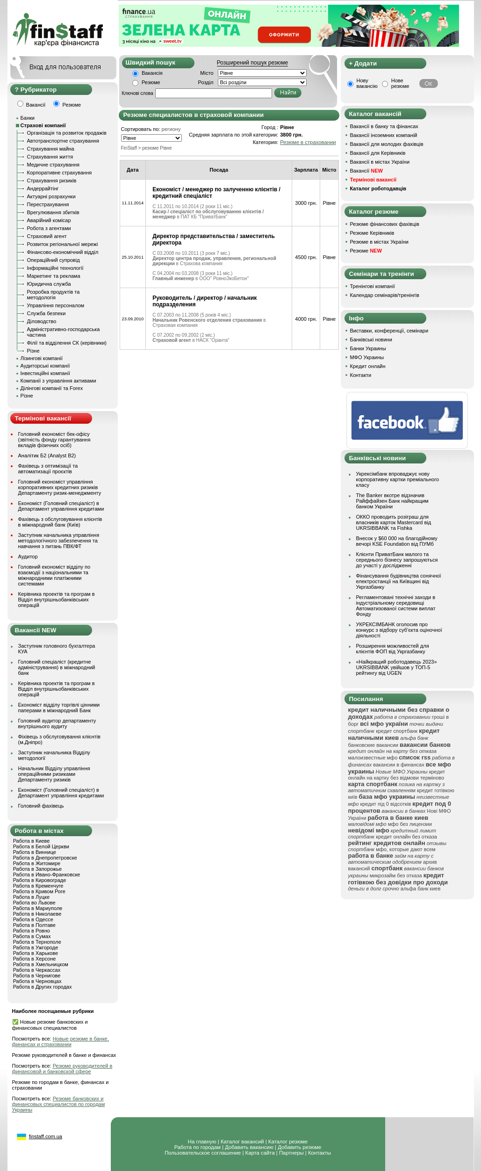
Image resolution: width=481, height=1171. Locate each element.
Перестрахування (48, 204)
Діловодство (42, 321)
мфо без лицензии (410, 824)
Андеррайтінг (43, 188)
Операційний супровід (53, 260)
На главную (202, 1141)
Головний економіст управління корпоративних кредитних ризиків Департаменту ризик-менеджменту (59, 487)
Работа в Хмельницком (40, 964)
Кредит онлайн (368, 366)
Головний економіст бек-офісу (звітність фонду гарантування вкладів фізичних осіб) (54, 439)
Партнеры (291, 1153)
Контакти (361, 375)
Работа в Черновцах (37, 981)
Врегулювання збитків (53, 212)
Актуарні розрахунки (51, 196)
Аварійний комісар (49, 220)
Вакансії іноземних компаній (383, 135)
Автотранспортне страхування (63, 141)
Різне (33, 351)
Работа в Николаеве (37, 914)
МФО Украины (367, 357)
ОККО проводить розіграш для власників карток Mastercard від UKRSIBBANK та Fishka (393, 522)
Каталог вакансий (242, 1141)
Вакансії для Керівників (378, 153)
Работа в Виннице (34, 852)
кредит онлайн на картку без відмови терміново (396, 775)
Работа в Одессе (33, 919)
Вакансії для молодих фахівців (387, 144)
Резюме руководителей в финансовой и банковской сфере (62, 1068)
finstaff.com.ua (45, 1136)
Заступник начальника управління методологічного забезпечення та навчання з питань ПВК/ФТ (59, 540)
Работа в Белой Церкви (41, 846)
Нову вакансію (367, 83)
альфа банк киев (421, 888)
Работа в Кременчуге (38, 886)
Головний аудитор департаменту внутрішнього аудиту (57, 723)
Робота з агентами (49, 228)
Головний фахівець (41, 806)
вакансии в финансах (398, 764)
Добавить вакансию (249, 1147)
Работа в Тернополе (37, 942)
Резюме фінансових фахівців (384, 224)
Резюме (151, 82)
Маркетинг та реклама (53, 276)
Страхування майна (50, 149)
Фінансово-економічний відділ (63, 252)
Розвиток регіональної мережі (62, 244)
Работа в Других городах (42, 987)
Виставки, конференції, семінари (389, 330)
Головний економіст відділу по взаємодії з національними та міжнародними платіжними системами (54, 575)
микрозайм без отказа (396, 875)
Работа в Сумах (32, 936)
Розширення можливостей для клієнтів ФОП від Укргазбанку (392, 648)
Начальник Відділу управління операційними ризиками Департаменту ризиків (54, 774)
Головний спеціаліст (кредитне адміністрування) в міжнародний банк (56, 667)
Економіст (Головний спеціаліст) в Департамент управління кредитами (61, 506)
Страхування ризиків (52, 180)
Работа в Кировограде (39, 880)
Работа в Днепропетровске (45, 857)
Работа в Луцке (31, 897)
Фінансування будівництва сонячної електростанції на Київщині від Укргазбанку (398, 581)
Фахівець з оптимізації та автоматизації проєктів (48, 468)
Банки (28, 118)
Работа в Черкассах (37, 970)
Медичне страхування (53, 164)
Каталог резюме (288, 1141)
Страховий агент (47, 236)
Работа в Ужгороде (35, 947)
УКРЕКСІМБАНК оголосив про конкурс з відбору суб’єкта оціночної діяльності (399, 630)
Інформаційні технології (55, 268)
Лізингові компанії (42, 358)
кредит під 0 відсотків (385, 804)
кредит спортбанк (396, 731)
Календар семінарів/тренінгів (384, 295)
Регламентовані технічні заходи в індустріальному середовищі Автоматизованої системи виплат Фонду (396, 605)
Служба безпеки (46, 313)
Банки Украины (368, 348)
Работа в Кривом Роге (39, 891)
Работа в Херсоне (34, 958)
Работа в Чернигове (37, 975)
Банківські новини (371, 339)
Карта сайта (260, 1153)
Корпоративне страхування (59, 172)
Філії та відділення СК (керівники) (67, 343)
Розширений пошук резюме (252, 62)
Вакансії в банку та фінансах (384, 126)
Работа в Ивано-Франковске (46, 874)
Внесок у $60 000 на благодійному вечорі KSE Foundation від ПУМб (397, 541)
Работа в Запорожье (37, 869)
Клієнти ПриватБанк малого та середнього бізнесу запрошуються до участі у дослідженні (397, 559)
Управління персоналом (56, 305)
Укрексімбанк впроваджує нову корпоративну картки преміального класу (397, 479)
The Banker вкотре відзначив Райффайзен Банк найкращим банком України (392, 500)
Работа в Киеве (31, 841)
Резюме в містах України (379, 242)
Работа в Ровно (31, 930)
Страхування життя (50, 156)
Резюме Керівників (372, 233)
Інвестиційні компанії (45, 373)
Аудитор (28, 556)
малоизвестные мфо (373, 757)
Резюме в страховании (308, 142)
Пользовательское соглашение (203, 1153)
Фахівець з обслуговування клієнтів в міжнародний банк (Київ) (60, 522)
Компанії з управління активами (58, 380)
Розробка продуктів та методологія (53, 294)
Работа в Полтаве (34, 925)
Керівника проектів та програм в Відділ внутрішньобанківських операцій (56, 599)
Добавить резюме (299, 1147)
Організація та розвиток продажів (67, 133)
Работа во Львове (34, 902)
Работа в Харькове (35, 953)
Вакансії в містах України (380, 162)
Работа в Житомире (37, 863)
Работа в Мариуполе (38, 908)
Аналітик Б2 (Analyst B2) (47, 455)
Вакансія (152, 73)
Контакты (319, 1153)
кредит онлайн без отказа (406, 836)
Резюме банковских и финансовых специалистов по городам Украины (58, 1104)
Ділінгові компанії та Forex (52, 388)
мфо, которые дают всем (405, 849)
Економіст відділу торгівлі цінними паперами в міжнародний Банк (59, 707)
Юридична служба (49, 284)
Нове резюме (400, 83)
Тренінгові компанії (372, 286)
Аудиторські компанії (45, 366)
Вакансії (366, 170)
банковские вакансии (373, 745)
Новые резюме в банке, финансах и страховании (60, 1041)
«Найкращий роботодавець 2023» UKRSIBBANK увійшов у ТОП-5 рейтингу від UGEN (396, 667)
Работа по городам (197, 1147)
